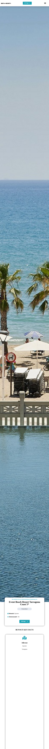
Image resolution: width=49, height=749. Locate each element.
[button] (45, 3)
